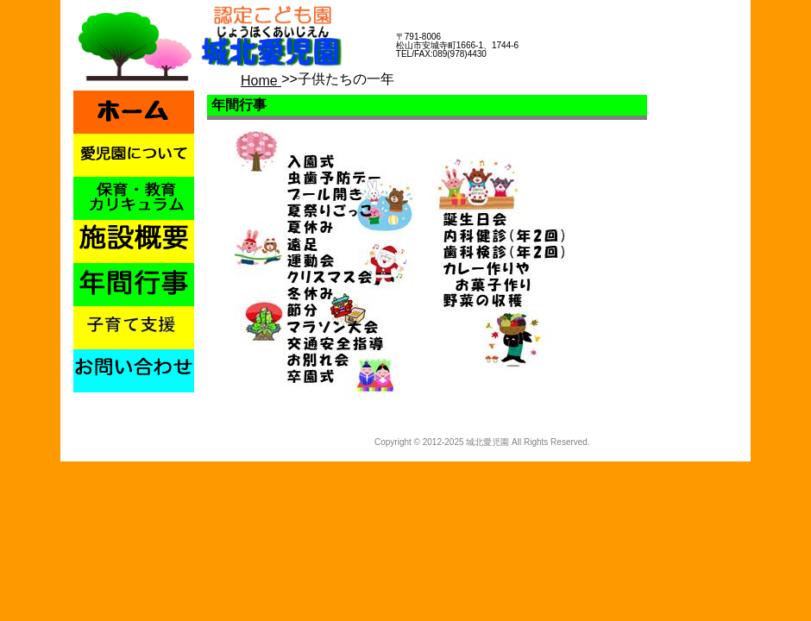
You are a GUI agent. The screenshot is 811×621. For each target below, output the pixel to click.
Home (261, 80)
